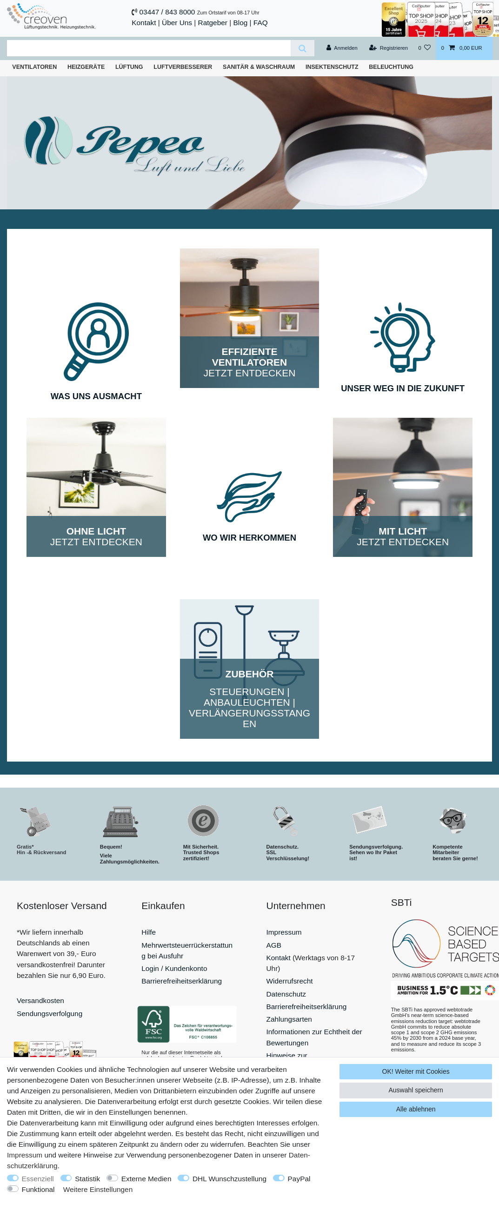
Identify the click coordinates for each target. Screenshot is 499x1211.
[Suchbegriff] (149, 48)
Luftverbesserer (182, 67)
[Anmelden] (342, 48)
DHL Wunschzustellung (229, 1179)
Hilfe (148, 932)
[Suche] (302, 48)
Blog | (242, 23)
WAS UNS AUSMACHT (96, 396)
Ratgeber (212, 23)
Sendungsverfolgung (49, 1013)
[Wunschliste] (424, 48)
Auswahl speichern (415, 1090)
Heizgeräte (86, 67)
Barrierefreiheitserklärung (181, 981)
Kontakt (144, 23)
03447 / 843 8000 (167, 12)
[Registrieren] (388, 48)
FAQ (260, 23)
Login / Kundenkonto (174, 968)
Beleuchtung (391, 67)
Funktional (38, 1189)
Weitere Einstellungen (98, 1189)
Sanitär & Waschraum (259, 67)
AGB (274, 945)
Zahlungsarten (289, 1019)
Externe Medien (146, 1179)
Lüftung (129, 67)
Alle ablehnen (416, 1109)
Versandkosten (40, 1000)
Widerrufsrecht (289, 981)
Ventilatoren (34, 67)
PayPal (299, 1179)
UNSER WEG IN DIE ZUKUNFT (403, 388)
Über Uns (177, 23)
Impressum (284, 932)
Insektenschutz (332, 67)
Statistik (87, 1179)
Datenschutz (286, 994)
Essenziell (38, 1179)
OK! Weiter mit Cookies (416, 1071)
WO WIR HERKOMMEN (249, 537)
